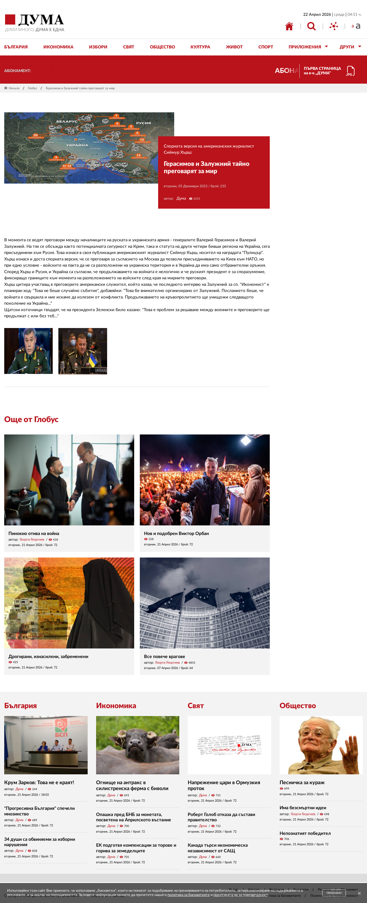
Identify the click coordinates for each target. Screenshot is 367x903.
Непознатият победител (305, 833)
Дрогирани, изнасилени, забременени (48, 656)
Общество (298, 706)
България (20, 706)
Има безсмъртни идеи (303, 808)
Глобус (32, 88)
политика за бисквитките (188, 895)
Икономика (116, 706)
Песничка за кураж (302, 782)
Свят (196, 706)
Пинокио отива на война (33, 533)
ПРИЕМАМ (334, 893)
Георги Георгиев (32, 539)
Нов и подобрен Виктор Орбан (176, 533)
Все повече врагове (164, 656)
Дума (181, 198)
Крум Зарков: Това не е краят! (39, 782)
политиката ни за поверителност (240, 895)
